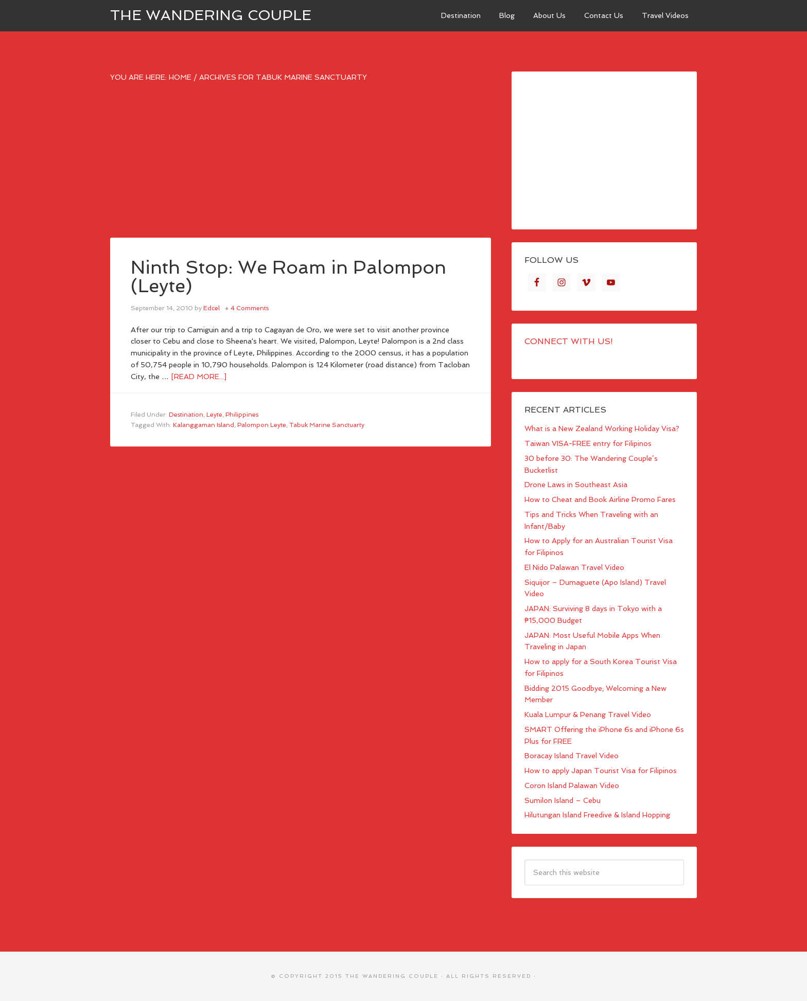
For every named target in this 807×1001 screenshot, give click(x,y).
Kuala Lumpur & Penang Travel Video (587, 714)
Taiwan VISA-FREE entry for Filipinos (588, 443)
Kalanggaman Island (203, 424)
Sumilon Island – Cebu (562, 800)
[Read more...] (198, 376)
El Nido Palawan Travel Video (574, 567)
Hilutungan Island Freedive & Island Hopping (597, 815)
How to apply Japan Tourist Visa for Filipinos (600, 770)
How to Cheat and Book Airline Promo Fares (600, 499)
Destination (186, 414)
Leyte (214, 414)
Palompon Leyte (261, 424)
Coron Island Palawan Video (571, 785)
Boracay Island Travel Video (571, 756)
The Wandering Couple (210, 15)
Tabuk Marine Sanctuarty (326, 424)
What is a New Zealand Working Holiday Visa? (601, 428)
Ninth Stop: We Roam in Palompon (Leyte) (288, 276)
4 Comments (250, 308)
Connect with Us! (568, 341)
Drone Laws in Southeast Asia (575, 484)
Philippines (241, 414)
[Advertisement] (300, 166)
